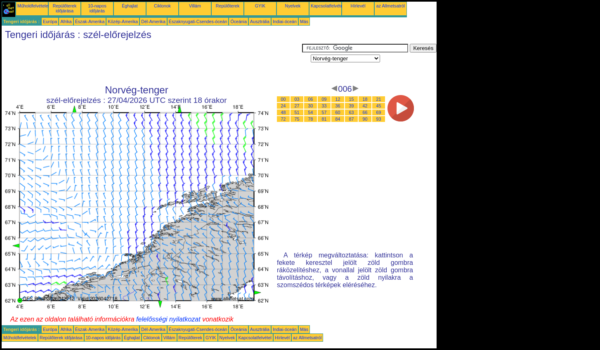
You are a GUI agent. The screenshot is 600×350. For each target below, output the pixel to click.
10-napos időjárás (97, 8)
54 (310, 112)
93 (378, 119)
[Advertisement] (152, 62)
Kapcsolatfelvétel (327, 5)
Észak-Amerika (90, 21)
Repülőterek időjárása (64, 8)
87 (351, 119)
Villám (195, 5)
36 (337, 105)
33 (324, 105)
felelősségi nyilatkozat (168, 319)
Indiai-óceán (285, 21)
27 (297, 105)
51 (297, 112)
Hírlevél (357, 5)
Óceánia (238, 21)
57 (324, 112)
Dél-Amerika (153, 21)
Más (304, 21)
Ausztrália (259, 21)
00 (283, 99)
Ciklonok (162, 5)
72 (283, 119)
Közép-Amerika (123, 21)
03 (297, 99)
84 (337, 119)
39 (351, 105)
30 (310, 105)
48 (283, 112)
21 (378, 99)
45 (378, 105)
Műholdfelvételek (33, 5)
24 (283, 105)
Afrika (65, 21)
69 (378, 112)
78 (310, 119)
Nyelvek (293, 5)
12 (337, 99)
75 (297, 119)
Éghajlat (130, 5)
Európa (50, 21)
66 (365, 112)
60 (337, 112)
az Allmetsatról (390, 5)
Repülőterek (227, 5)
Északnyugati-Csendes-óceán (198, 21)
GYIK (260, 5)
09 (324, 99)
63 (351, 112)
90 (365, 119)
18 (365, 99)
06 (310, 99)
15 (351, 99)
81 (324, 119)
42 (365, 105)
